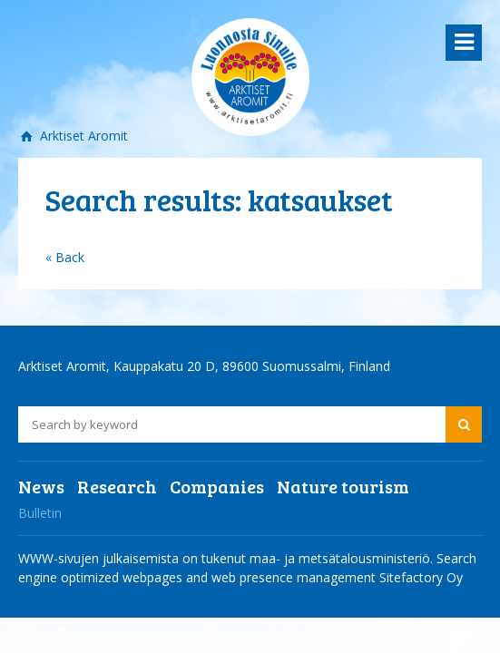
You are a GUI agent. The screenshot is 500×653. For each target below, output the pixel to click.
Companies (217, 486)
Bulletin (40, 512)
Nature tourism (343, 486)
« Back (64, 257)
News (41, 486)
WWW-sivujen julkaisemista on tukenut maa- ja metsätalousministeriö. (227, 558)
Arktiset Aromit (82, 135)
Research (117, 486)
